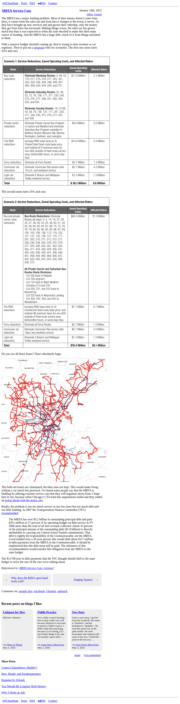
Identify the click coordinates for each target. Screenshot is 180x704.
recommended (9, 513)
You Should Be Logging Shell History (23, 686)
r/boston (51, 591)
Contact (52, 3)
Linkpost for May (14, 612)
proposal (39, 47)
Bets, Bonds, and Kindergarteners (21, 673)
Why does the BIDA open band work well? (26, 579)
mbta (90, 14)
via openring (92, 655)
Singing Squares (86, 579)
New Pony (78, 612)
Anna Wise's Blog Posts (52, 644)
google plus (25, 591)
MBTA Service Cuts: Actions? (36, 568)
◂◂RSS (42, 3)
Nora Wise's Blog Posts (87, 644)
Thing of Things (14, 644)
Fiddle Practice (47, 612)
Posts (24, 3)
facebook (39, 591)
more (77, 655)
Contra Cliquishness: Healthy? (19, 667)
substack (62, 591)
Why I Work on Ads (13, 692)
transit (98, 14)
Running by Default (13, 680)
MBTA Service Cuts (16, 11)
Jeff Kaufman (10, 3)
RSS (32, 3)
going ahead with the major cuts (24, 500)
